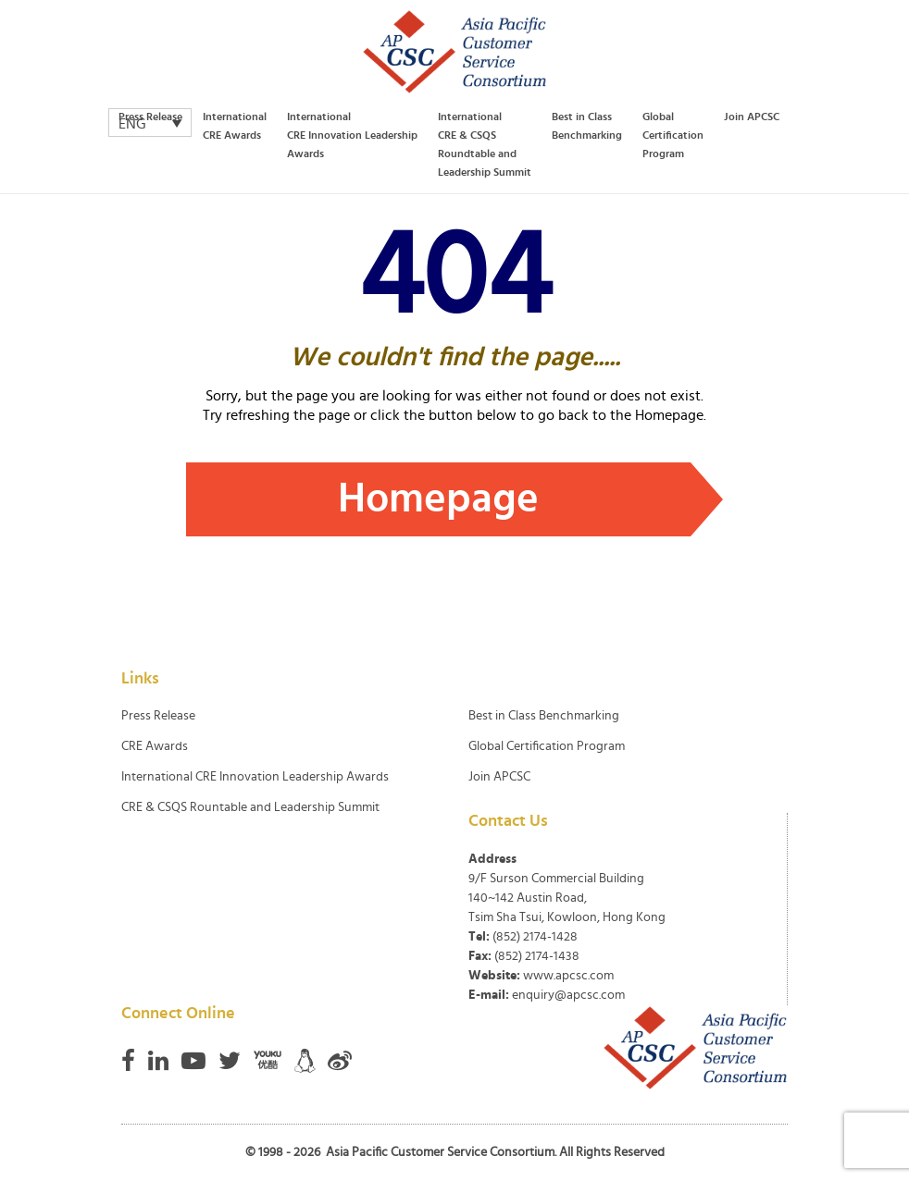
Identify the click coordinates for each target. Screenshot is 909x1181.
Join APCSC (751, 116)
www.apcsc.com (568, 975)
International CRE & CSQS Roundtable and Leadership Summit (484, 144)
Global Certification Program (673, 135)
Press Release (150, 116)
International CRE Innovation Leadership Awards (352, 135)
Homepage (438, 499)
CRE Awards (154, 746)
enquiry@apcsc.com (568, 995)
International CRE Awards (235, 126)
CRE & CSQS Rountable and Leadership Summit (250, 807)
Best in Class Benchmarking (587, 126)
